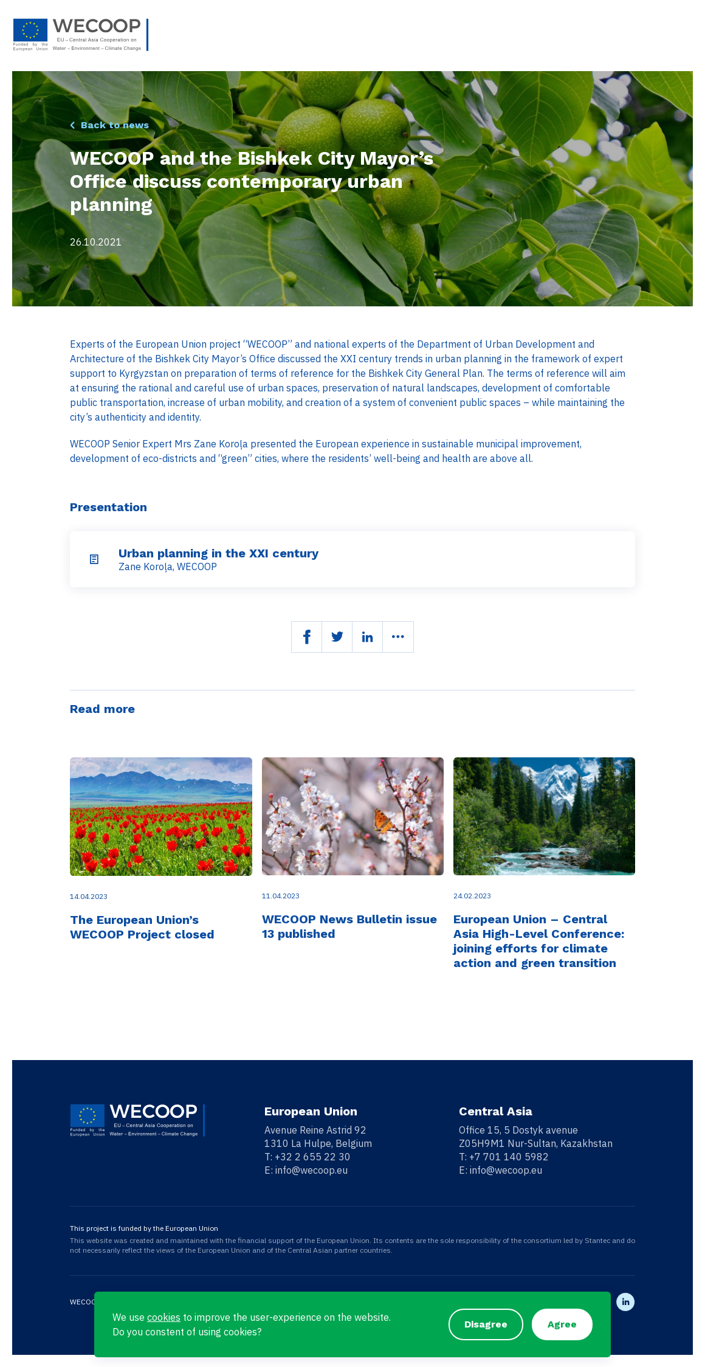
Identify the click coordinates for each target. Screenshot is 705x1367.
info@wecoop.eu (311, 1170)
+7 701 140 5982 (509, 1157)
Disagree (485, 1324)
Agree (562, 1324)
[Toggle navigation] (685, 35)
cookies (164, 1317)
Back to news (115, 125)
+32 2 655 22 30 (313, 1157)
